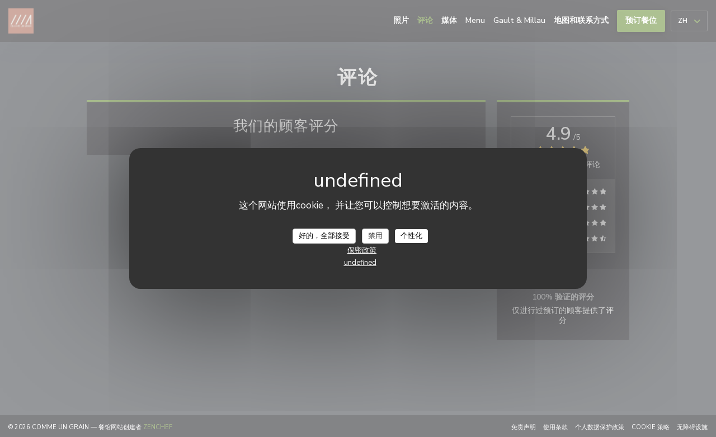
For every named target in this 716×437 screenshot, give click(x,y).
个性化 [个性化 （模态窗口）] (411, 235)
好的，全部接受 (324, 235)
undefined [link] (360, 263)
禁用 (375, 235)
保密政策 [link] (361, 250)
